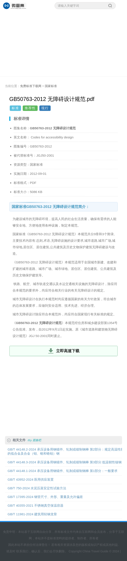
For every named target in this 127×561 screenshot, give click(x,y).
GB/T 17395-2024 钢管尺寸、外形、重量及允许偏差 (45, 497)
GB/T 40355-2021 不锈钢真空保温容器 (35, 505)
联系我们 (22, 551)
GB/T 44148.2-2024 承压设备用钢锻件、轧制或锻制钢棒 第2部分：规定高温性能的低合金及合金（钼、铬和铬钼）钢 (66, 451)
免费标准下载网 (30, 86)
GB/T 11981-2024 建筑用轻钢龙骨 (32, 514)
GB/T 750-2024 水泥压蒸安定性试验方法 (37, 488)
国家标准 (51, 86)
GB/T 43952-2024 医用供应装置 (31, 479)
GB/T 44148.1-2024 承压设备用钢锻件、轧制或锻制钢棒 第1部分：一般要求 (62, 471)
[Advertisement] (63, 44)
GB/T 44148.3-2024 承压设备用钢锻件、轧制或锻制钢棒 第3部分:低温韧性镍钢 (65, 462)
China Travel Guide (95, 551)
